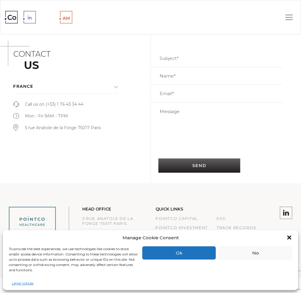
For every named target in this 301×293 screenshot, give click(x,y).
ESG (221, 218)
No (255, 253)
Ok (179, 253)
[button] (289, 237)
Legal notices (23, 283)
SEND (199, 166)
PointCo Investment (181, 227)
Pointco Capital (176, 218)
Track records (237, 227)
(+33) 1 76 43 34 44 (64, 104)
